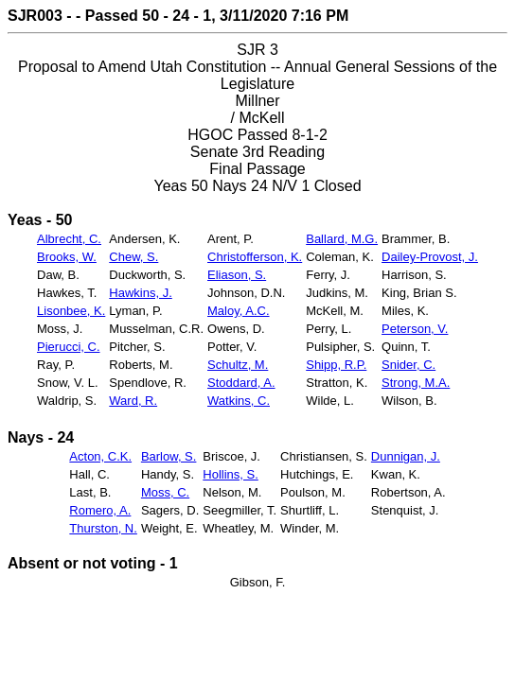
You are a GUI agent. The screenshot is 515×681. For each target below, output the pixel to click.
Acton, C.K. (100, 456)
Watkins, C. (238, 400)
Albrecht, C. (69, 239)
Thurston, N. (103, 528)
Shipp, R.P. (336, 365)
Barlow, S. (169, 456)
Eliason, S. (236, 275)
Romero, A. (100, 510)
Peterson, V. (415, 329)
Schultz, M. (237, 365)
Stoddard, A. (241, 382)
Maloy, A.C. (238, 311)
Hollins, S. (230, 474)
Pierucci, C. (68, 347)
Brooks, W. (67, 257)
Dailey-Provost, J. (430, 257)
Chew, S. (133, 257)
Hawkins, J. (140, 293)
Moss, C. (165, 492)
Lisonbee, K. (71, 311)
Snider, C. (408, 365)
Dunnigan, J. (405, 456)
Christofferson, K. (254, 257)
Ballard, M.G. (342, 239)
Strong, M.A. (416, 382)
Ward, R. (133, 400)
